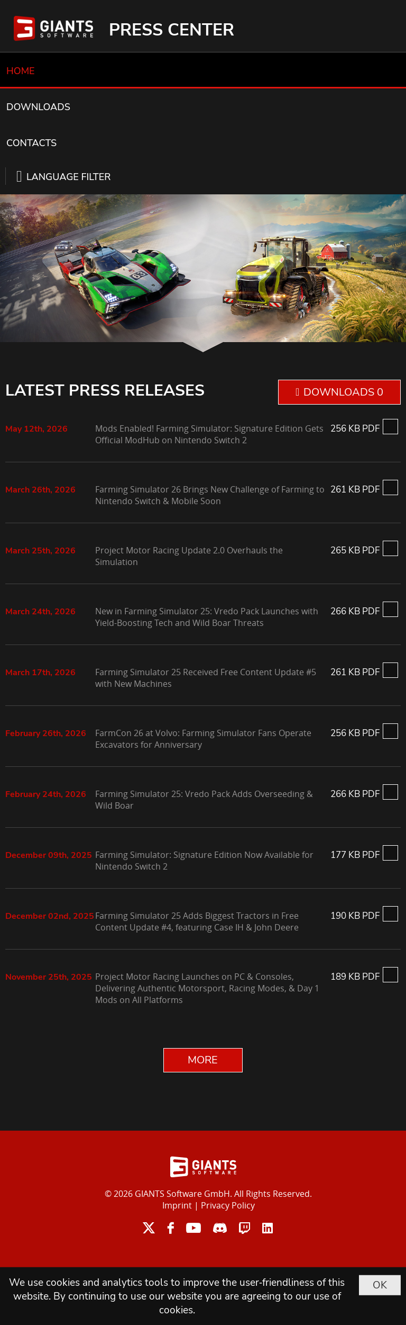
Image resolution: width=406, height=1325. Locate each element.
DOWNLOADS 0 (343, 392)
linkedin (267, 1228)
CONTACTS (31, 143)
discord (220, 1228)
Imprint (177, 1205)
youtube (193, 1228)
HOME (20, 71)
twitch (244, 1228)
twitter (148, 1228)
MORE (203, 1060)
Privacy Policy (228, 1205)
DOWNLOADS (38, 107)
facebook (170, 1228)
